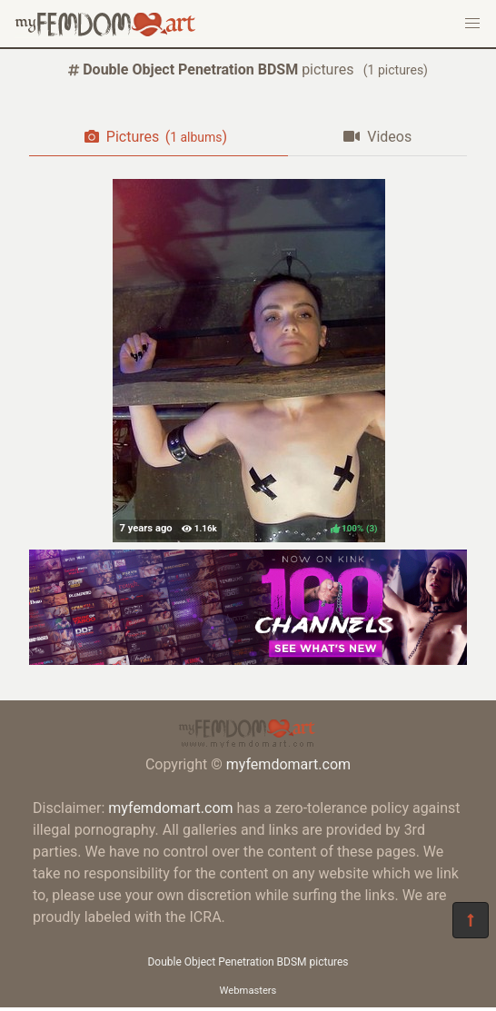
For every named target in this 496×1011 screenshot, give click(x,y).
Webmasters (248, 990)
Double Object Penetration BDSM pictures (247, 962)
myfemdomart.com (288, 764)
